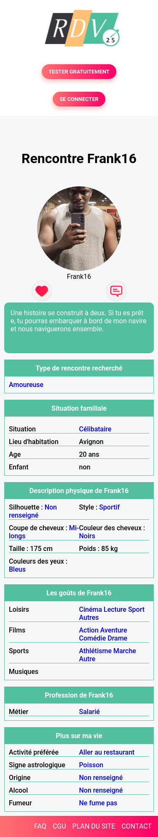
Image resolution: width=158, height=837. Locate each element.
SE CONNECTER (78, 99)
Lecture (115, 609)
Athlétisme (95, 651)
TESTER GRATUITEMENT (79, 71)
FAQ (40, 826)
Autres (89, 617)
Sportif (109, 507)
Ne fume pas (98, 803)
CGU (59, 826)
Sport (136, 609)
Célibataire (95, 429)
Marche (124, 651)
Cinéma (90, 609)
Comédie (92, 638)
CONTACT (136, 826)
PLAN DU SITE (93, 826)
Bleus (17, 569)
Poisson (91, 765)
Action (89, 630)
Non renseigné (33, 511)
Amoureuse (26, 385)
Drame (117, 638)
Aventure (113, 630)
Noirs (87, 536)
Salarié (89, 712)
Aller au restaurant (107, 752)
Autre (87, 659)
